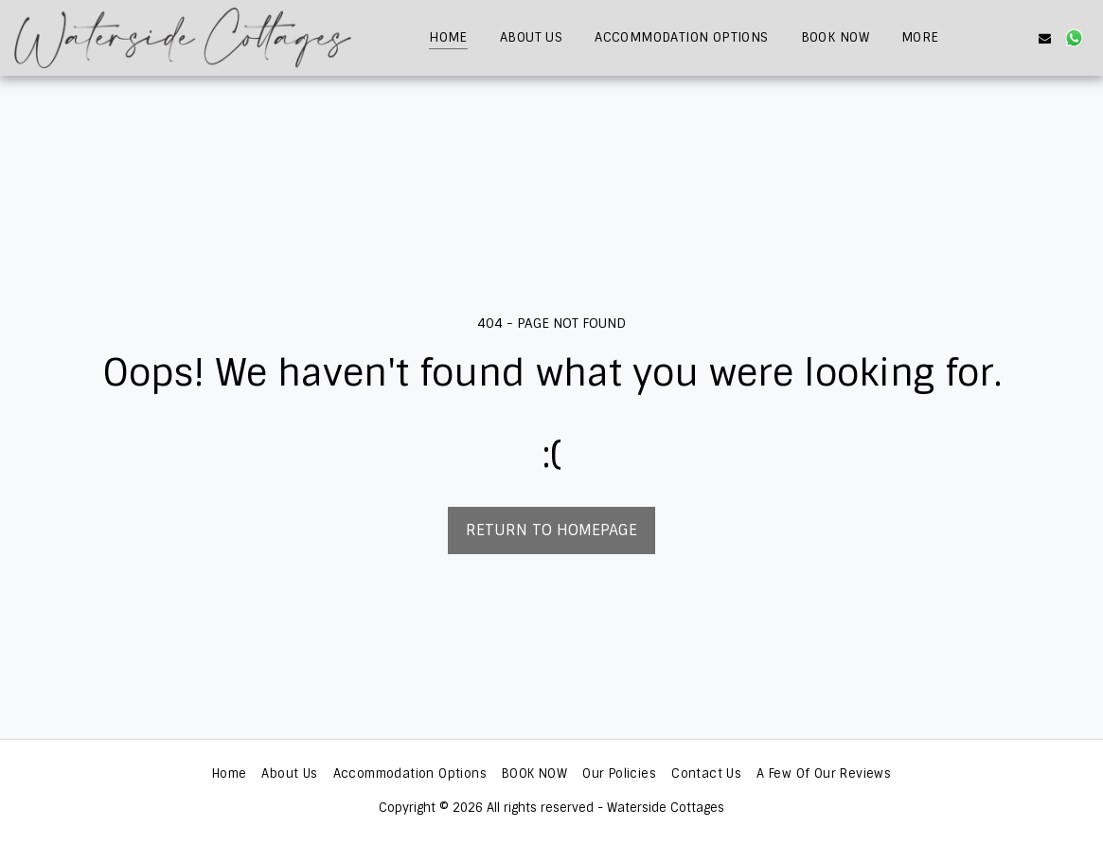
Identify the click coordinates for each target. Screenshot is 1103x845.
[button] (986, 38)
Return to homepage (551, 530)
